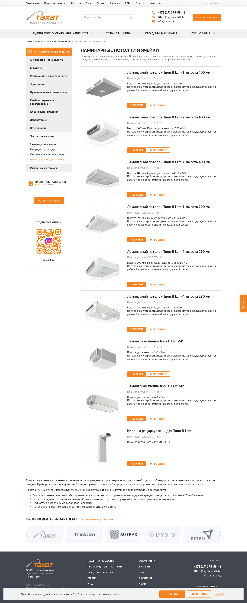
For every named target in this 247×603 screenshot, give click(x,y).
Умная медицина (119, 33)
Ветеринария (49, 127)
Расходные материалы (162, 33)
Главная (30, 41)
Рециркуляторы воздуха (43, 149)
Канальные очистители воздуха (47, 154)
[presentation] (27, 534)
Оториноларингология (49, 111)
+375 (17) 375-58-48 (171, 17)
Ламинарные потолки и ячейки (47, 159)
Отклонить (199, 594)
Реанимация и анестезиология (49, 75)
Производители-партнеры (104, 566)
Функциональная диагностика (49, 92)
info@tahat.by (165, 21)
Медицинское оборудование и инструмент (63, 33)
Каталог (42, 41)
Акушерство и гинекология (49, 59)
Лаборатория (49, 119)
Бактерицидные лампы (43, 144)
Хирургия (49, 67)
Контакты (155, 3)
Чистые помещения (60, 41)
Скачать (140, 3)
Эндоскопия (49, 83)
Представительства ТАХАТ (103, 572)
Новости (76, 3)
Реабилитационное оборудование (49, 102)
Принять (172, 594)
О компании (32, 3)
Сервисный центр (203, 33)
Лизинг (100, 3)
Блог (88, 3)
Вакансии (114, 3)
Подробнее (220, 594)
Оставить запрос (207, 17)
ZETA (128, 3)
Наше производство (101, 560)
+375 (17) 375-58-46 (171, 12)
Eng (217, 3)
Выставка (243, 303)
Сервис (91, 578)
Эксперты (145, 566)
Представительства (55, 3)
